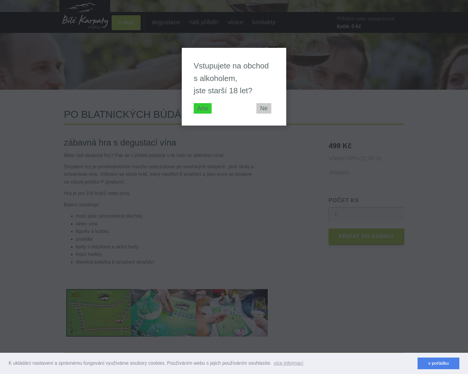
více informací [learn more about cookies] (289, 363)
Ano (202, 108)
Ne (264, 108)
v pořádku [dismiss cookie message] (438, 363)
